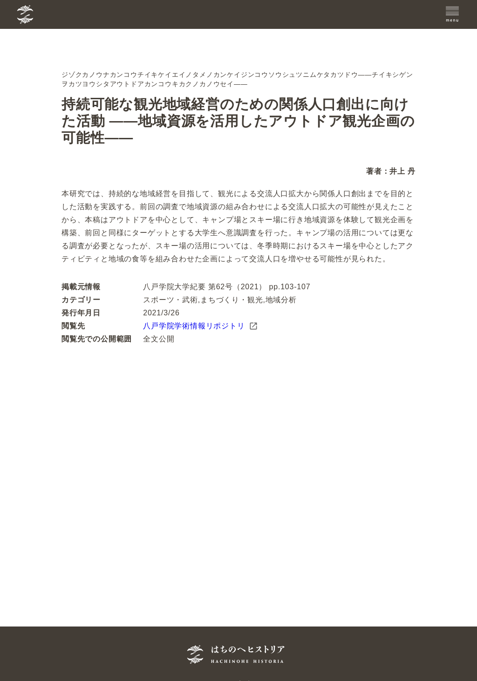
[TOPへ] (71, 14)
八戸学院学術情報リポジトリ (200, 326)
